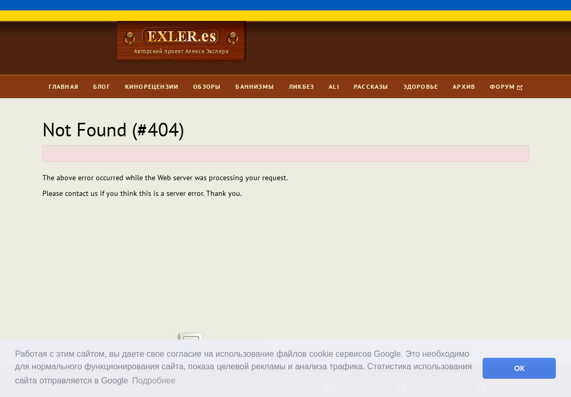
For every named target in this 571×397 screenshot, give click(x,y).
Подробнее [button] (153, 380)
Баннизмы (255, 86)
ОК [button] (519, 368)
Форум (506, 86)
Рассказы (371, 86)
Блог (101, 86)
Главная (64, 86)
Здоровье (421, 86)
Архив (464, 86)
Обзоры (207, 86)
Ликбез (301, 86)
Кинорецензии (151, 86)
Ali (334, 86)
